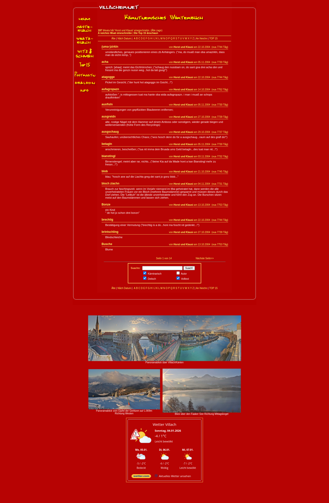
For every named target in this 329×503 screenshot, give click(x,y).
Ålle (113, 38)
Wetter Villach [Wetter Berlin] (164, 424)
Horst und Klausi (183, 47)
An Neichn (201, 38)
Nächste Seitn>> (205, 258)
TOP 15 (213, 38)
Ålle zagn (157, 30)
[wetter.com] (141, 477)
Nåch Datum (124, 38)
